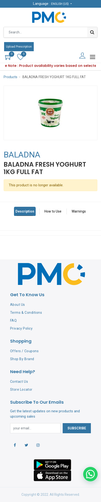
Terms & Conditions (26, 312)
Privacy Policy (21, 328)
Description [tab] (24, 211)
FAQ (13, 320)
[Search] (92, 32)
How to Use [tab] (52, 211)
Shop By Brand (22, 359)
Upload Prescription (19, 46)
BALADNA (22, 154)
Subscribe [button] (76, 428)
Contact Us (19, 381)
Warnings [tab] (79, 211)
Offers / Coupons (24, 351)
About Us (17, 305)
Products (10, 77)
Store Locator (21, 389)
